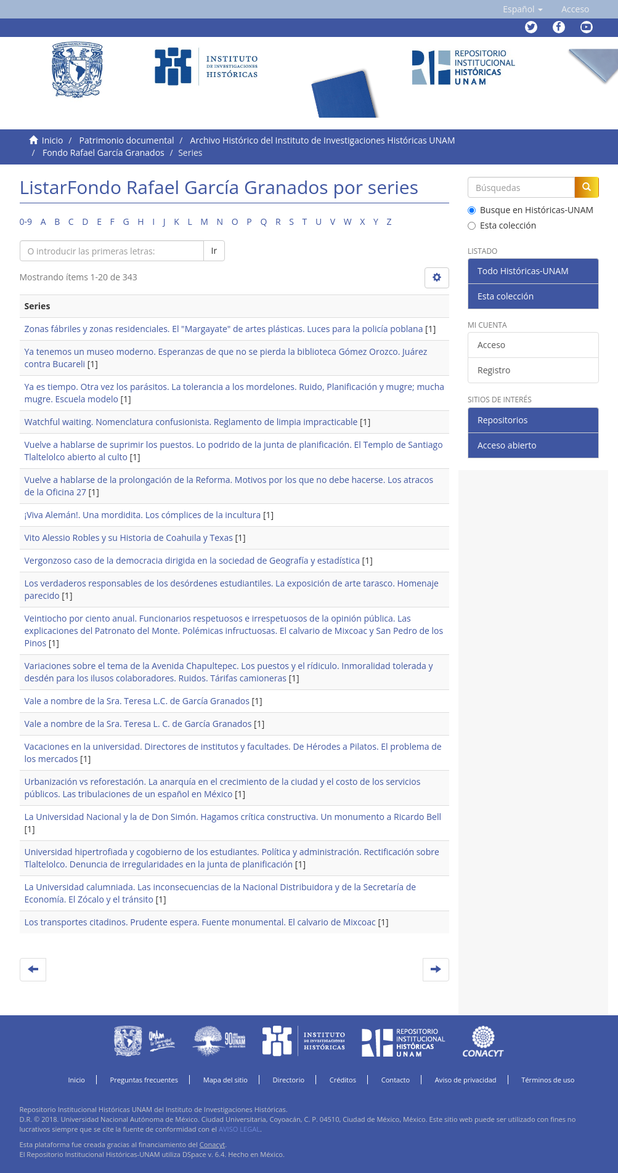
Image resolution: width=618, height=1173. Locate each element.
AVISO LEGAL (239, 1129)
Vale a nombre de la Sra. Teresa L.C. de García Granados (137, 701)
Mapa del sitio (225, 1079)
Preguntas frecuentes (144, 1079)
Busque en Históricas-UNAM (530, 210)
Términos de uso (547, 1079)
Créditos (343, 1079)
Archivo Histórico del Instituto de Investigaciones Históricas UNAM (322, 140)
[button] (523, 9)
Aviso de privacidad (466, 1079)
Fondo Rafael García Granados (104, 152)
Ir (214, 250)
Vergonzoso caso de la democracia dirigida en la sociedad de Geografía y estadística (192, 560)
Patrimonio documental (126, 140)
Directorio (289, 1079)
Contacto (395, 1079)
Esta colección (502, 225)
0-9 (26, 221)
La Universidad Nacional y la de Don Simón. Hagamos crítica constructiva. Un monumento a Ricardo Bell (233, 816)
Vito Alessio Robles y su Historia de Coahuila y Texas (129, 537)
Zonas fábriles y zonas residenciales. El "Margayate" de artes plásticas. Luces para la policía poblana (224, 329)
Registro (494, 370)
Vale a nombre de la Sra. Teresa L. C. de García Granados (138, 723)
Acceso (491, 345)
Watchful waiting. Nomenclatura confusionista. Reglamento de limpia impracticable (191, 422)
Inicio (52, 140)
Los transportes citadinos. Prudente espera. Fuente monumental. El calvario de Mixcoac (200, 922)
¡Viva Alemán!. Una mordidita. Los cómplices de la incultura (143, 515)
